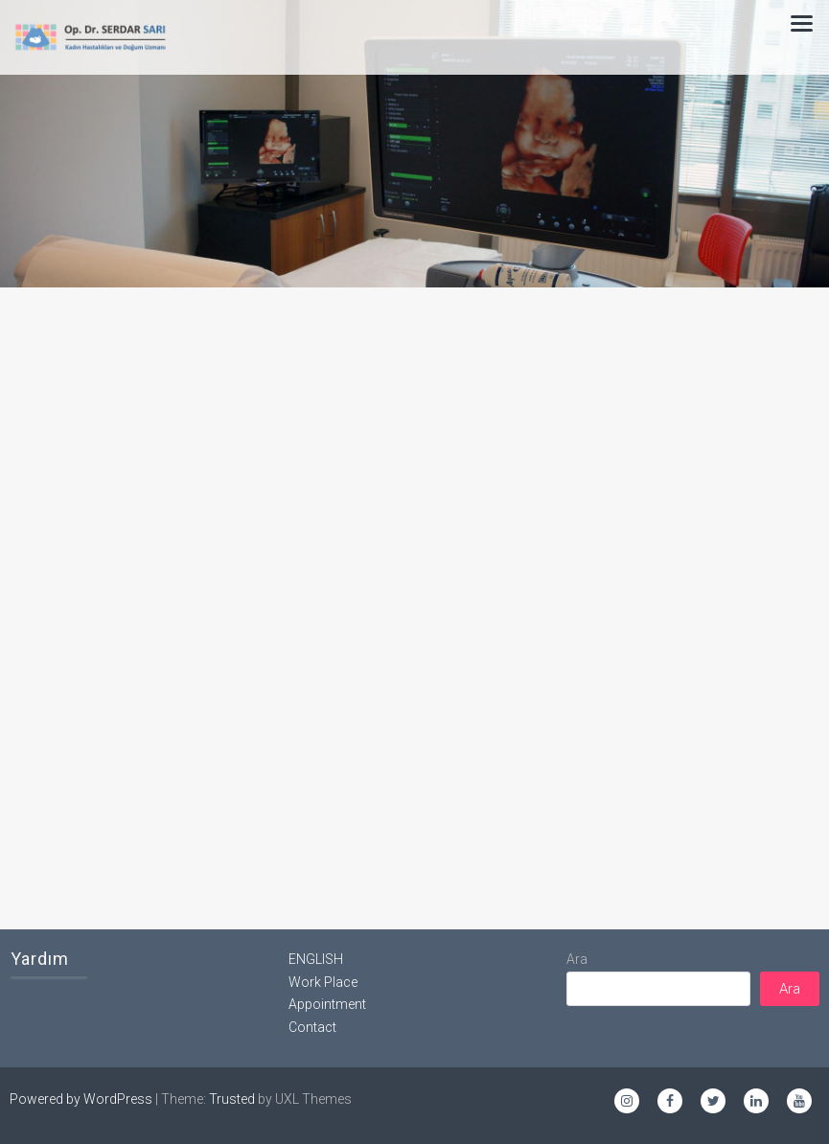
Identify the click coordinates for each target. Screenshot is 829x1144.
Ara (576, 959)
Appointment (327, 1004)
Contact (312, 1027)
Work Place (322, 982)
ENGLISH (315, 959)
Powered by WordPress (81, 1099)
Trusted (232, 1099)
